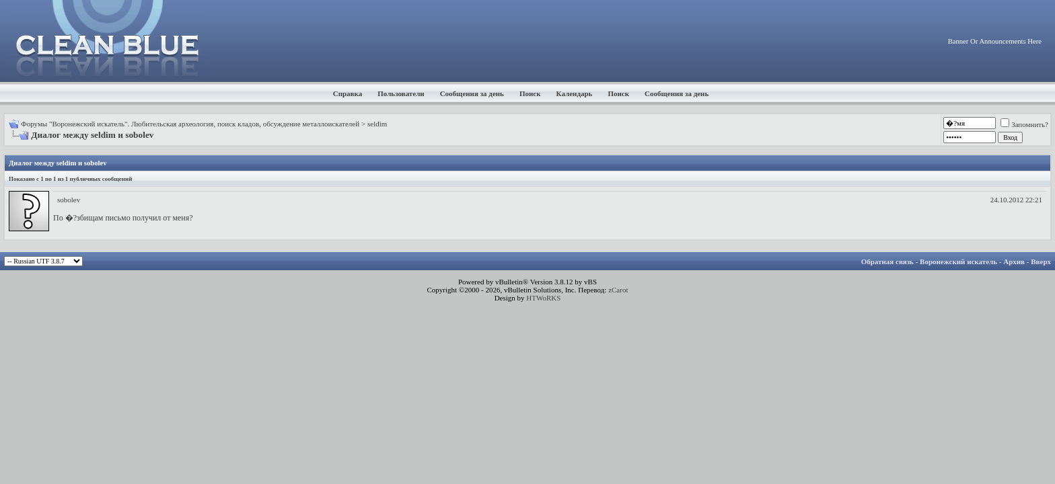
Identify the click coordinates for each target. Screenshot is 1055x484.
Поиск (530, 93)
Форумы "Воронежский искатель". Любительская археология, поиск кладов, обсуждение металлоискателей (190, 124)
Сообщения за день (472, 93)
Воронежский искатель (958, 261)
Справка (348, 93)
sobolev (68, 200)
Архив (1014, 261)
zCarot (618, 290)
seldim (377, 124)
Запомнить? (1024, 124)
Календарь (574, 93)
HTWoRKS (543, 298)
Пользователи (400, 93)
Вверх (1041, 261)
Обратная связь (887, 261)
